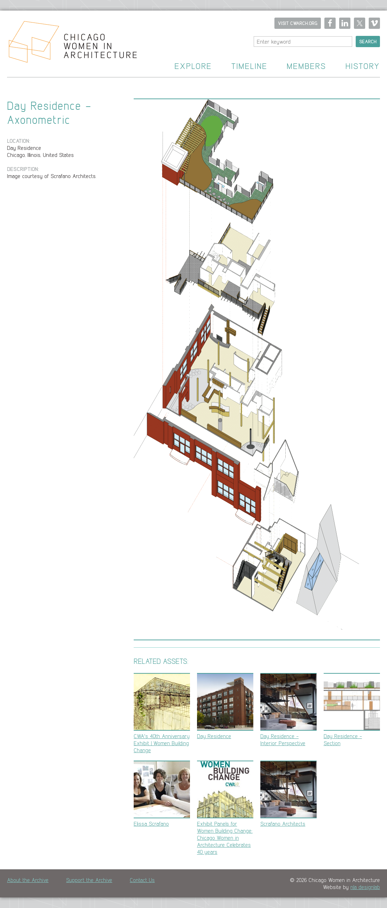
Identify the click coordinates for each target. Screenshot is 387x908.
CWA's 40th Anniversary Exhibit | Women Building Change (162, 713)
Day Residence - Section (352, 710)
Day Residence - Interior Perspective (288, 710)
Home (68, 44)
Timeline (249, 66)
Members (306, 66)
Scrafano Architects (288, 794)
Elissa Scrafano (162, 794)
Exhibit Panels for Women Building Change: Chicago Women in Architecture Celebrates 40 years (225, 808)
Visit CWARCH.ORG (297, 23)
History (362, 66)
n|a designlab (365, 886)
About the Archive (28, 879)
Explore (193, 66)
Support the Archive (89, 879)
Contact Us (142, 879)
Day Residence (225, 706)
